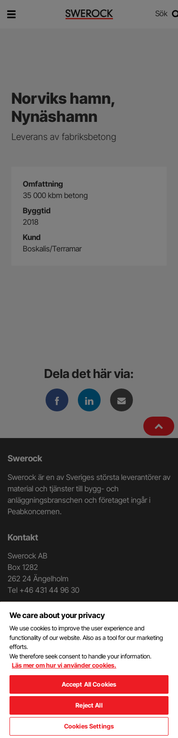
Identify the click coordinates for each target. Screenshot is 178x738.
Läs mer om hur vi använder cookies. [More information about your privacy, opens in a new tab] (64, 665)
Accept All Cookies (89, 684)
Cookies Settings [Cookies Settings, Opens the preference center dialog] (89, 726)
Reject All (88, 705)
